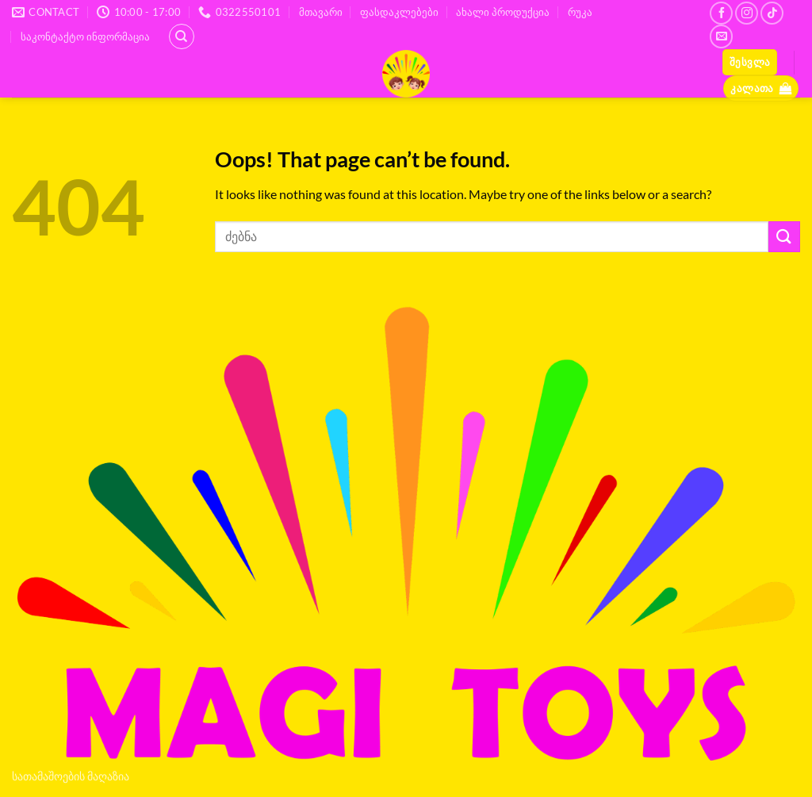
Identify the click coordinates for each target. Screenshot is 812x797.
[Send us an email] (721, 36)
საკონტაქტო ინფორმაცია (85, 36)
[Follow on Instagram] (746, 13)
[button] (749, 62)
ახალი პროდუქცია (503, 12)
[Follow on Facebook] (721, 13)
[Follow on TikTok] (771, 13)
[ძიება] (181, 36)
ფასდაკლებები (399, 12)
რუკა (580, 12)
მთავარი (321, 12)
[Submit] (784, 236)
